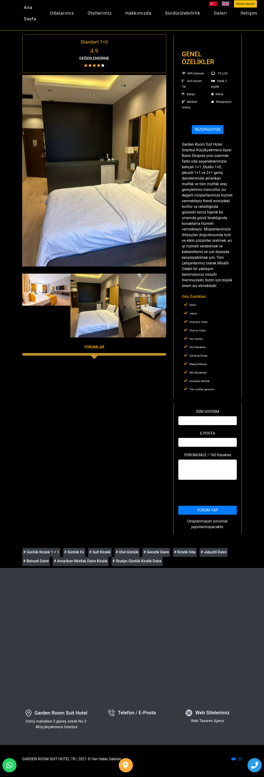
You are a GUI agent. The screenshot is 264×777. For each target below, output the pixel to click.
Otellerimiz (100, 13)
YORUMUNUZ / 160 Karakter (207, 455)
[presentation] (214, 493)
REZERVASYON (208, 129)
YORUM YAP (207, 510)
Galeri (220, 13)
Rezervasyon (245, 4)
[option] (94, 171)
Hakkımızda (138, 13)
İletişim (249, 13)
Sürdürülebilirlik (182, 13)
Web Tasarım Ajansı (207, 721)
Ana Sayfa (30, 13)
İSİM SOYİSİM (207, 411)
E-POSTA (207, 433)
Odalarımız (62, 13)
